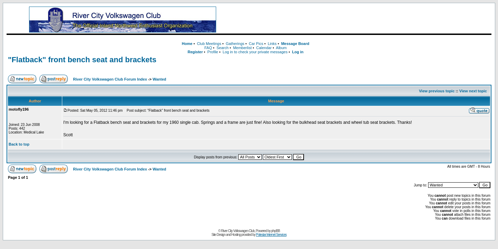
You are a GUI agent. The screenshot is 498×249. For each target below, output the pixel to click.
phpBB (275, 231)
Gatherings (235, 44)
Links (272, 44)
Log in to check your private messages (255, 52)
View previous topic (436, 91)
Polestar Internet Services (271, 235)
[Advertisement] (365, 19)
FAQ (208, 48)
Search (222, 48)
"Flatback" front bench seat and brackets (82, 59)
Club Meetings (209, 44)
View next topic (473, 91)
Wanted (159, 79)
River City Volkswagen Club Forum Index (110, 79)
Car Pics (256, 44)
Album (281, 48)
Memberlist (242, 48)
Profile (213, 52)
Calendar (264, 48)
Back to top (19, 144)
